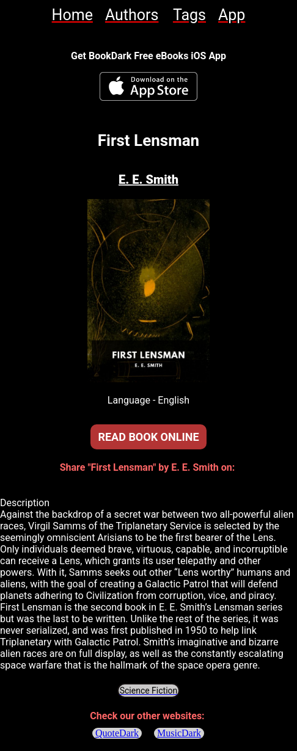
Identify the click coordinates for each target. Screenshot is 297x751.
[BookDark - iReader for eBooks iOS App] (148, 86)
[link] (72, 15)
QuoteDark (117, 733)
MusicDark (180, 733)
